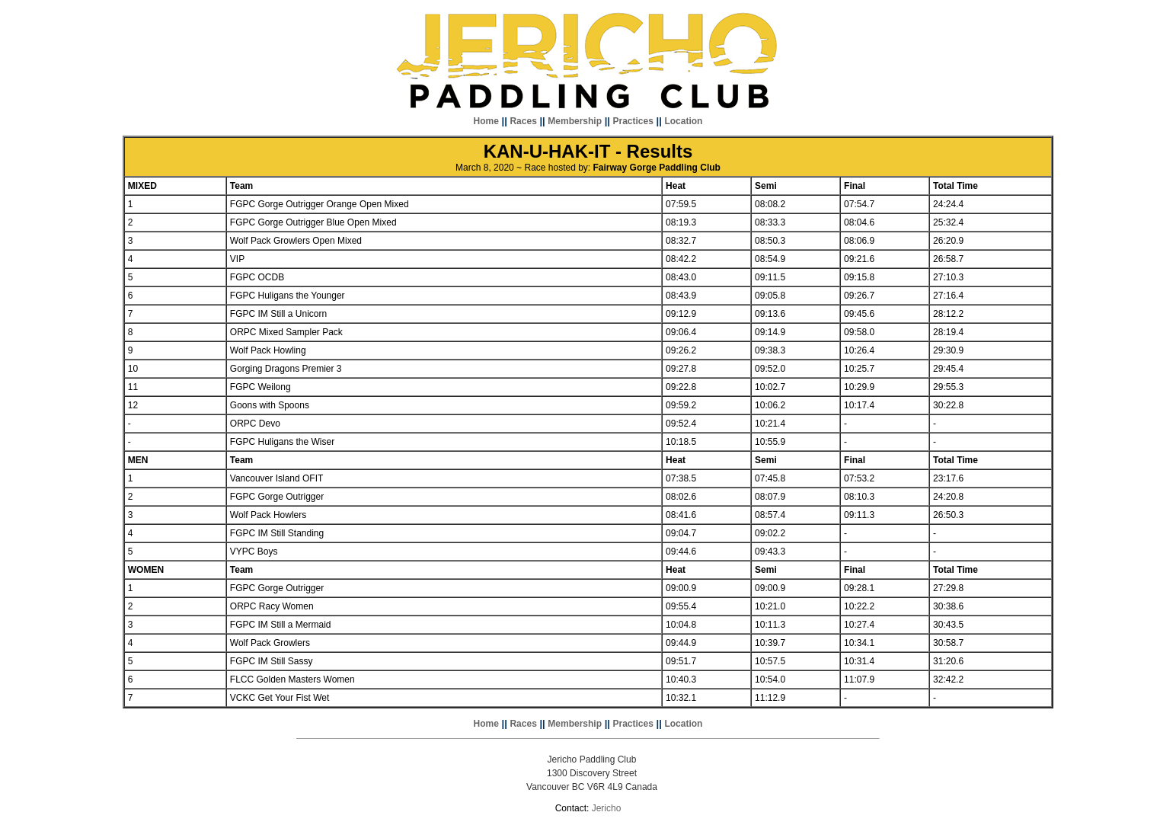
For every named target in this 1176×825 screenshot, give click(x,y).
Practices (633, 121)
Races (523, 121)
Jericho (607, 808)
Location (683, 121)
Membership (575, 121)
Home (486, 121)
